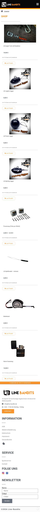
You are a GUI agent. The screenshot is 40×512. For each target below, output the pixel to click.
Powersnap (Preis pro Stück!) (11, 226)
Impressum (5, 436)
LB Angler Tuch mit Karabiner (11, 46)
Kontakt (4, 464)
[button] (3, 443)
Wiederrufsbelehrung (9, 430)
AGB (3, 426)
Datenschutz (6, 433)
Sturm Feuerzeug (8, 361)
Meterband (6, 316)
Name (4, 488)
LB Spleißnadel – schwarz (10, 271)
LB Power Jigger (8, 136)
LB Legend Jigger (8, 91)
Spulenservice (6, 461)
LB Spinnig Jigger (8, 181)
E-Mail (4, 494)
